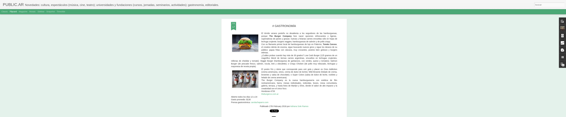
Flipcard (13, 11)
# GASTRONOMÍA (284, 21)
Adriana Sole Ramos (299, 101)
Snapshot (50, 11)
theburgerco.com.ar (269, 89)
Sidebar (41, 11)
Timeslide (61, 11)
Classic (4, 11)
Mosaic (32, 11)
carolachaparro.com (259, 97)
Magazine (23, 11)
